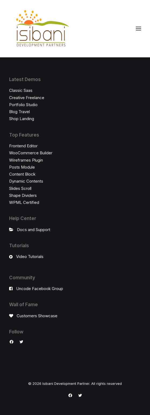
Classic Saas (20, 90)
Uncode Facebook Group (39, 288)
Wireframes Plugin (26, 160)
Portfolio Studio (23, 104)
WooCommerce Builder (30, 152)
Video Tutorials (29, 256)
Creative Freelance (26, 97)
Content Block (22, 174)
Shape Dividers (23, 195)
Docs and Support (33, 229)
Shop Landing (21, 118)
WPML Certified (24, 202)
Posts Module (22, 167)
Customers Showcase (37, 315)
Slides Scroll (20, 188)
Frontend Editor (23, 145)
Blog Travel (19, 111)
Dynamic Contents (26, 181)
